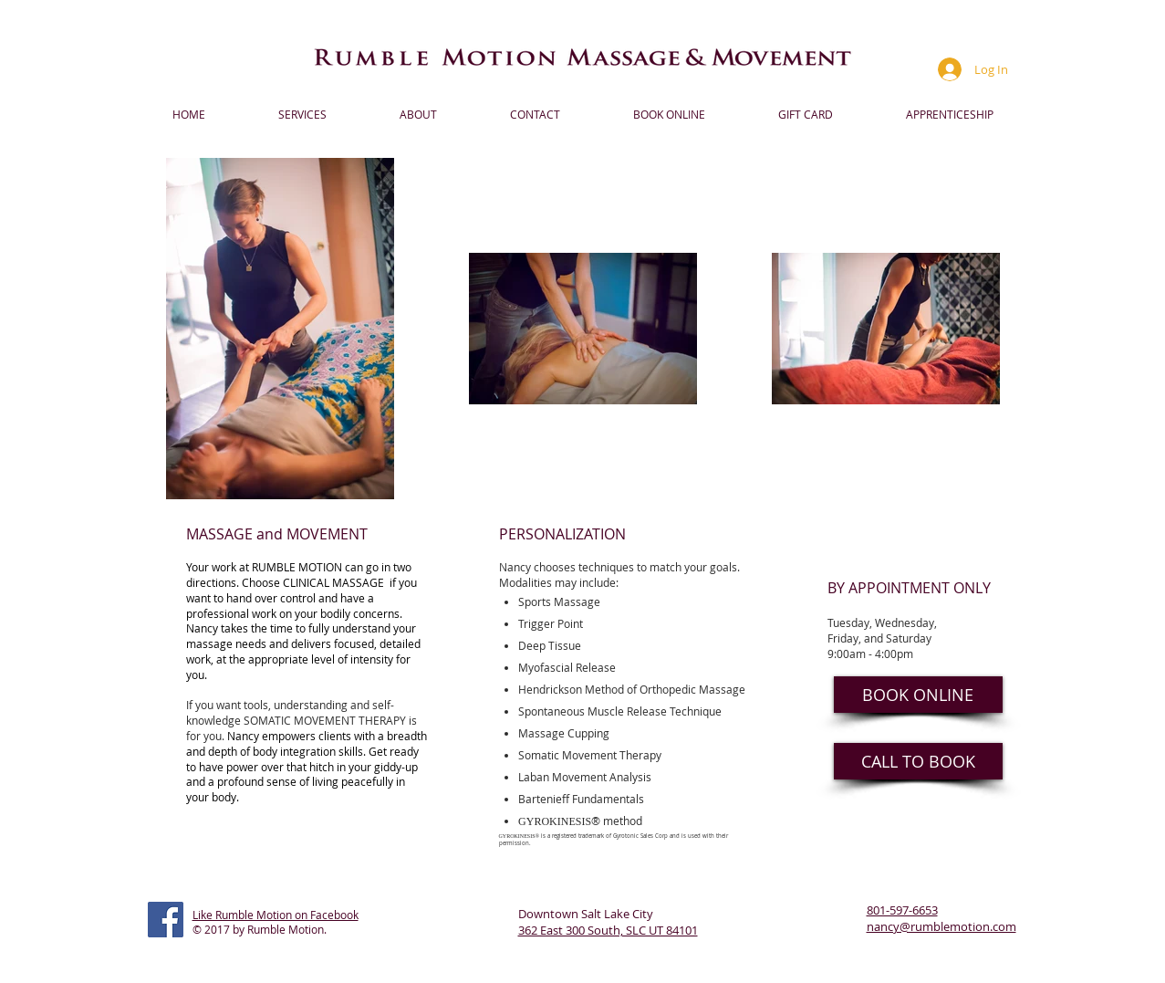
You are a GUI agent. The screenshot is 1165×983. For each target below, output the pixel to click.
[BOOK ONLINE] (918, 694)
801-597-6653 (902, 910)
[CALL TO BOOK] (918, 761)
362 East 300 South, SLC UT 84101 (608, 930)
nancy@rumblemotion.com (941, 926)
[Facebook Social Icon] (165, 919)
